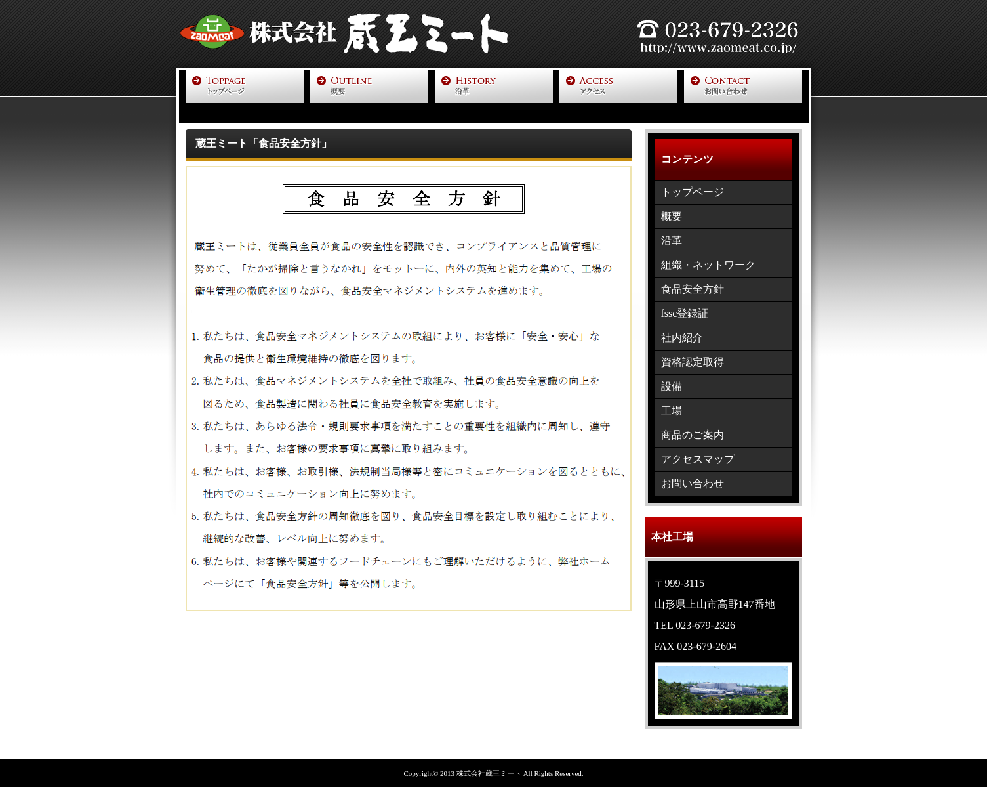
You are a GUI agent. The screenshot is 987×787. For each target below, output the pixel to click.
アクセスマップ (698, 459)
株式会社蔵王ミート (488, 773)
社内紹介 (682, 337)
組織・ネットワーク (708, 264)
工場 (671, 410)
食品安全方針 (692, 289)
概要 (671, 216)
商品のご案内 (692, 434)
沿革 (671, 240)
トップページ (692, 192)
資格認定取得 (692, 362)
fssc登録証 (685, 313)
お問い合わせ (692, 483)
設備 (671, 386)
